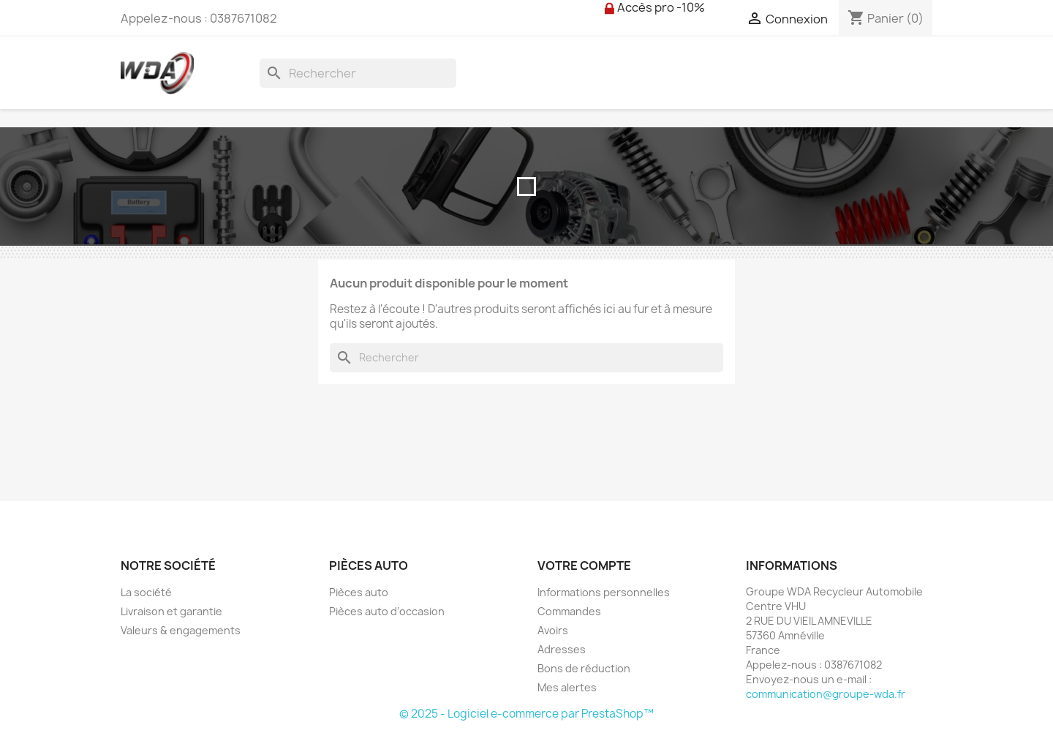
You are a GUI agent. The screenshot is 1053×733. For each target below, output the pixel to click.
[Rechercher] (358, 73)
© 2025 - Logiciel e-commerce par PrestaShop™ (526, 713)
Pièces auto (358, 592)
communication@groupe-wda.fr (825, 694)
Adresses (561, 649)
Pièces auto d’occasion (387, 611)
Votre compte (584, 565)
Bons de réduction (583, 668)
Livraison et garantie (171, 611)
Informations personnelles (603, 592)
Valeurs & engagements (181, 630)
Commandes (569, 611)
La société (146, 592)
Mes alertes (567, 687)
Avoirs (552, 630)
